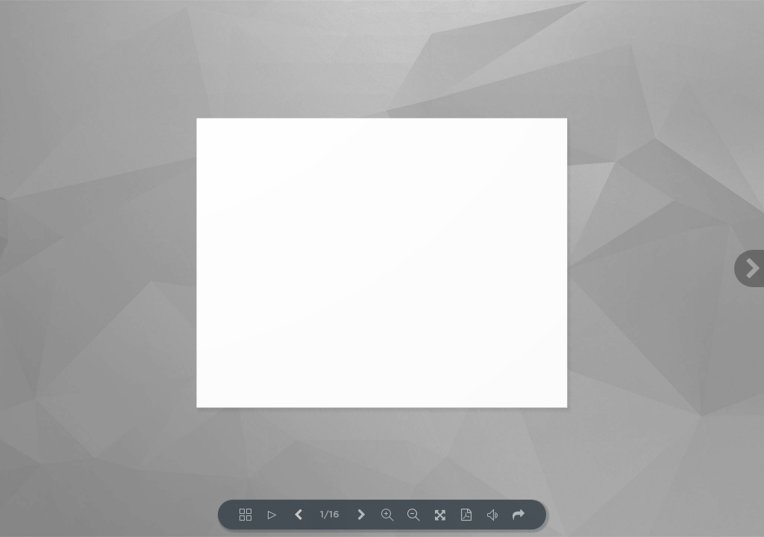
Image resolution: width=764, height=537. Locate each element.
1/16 (329, 515)
